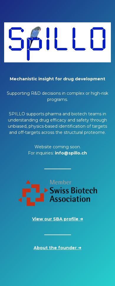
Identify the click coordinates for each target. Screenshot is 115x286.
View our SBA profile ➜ (57, 219)
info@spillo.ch (71, 153)
